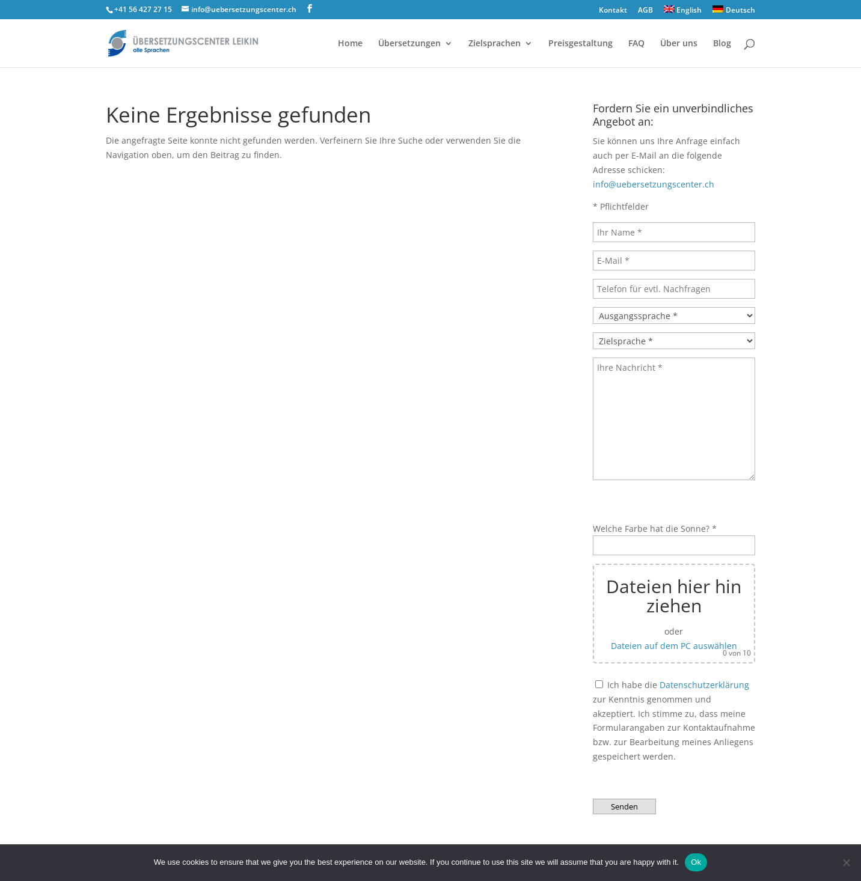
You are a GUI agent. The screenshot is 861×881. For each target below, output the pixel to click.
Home (350, 44)
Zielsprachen (494, 44)
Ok (696, 862)
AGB (645, 11)
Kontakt (613, 11)
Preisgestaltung (580, 44)
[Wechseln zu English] (683, 12)
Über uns (678, 44)
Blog (722, 44)
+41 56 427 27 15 (143, 9)
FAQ (636, 44)
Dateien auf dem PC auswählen (674, 645)
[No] (846, 862)
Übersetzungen (409, 44)
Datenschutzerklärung (704, 684)
